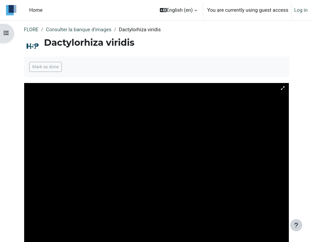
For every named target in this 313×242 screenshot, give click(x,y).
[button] (178, 10)
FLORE (31, 30)
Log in (301, 10)
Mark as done (45, 66)
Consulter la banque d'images (78, 30)
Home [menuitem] (36, 10)
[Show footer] (296, 225)
